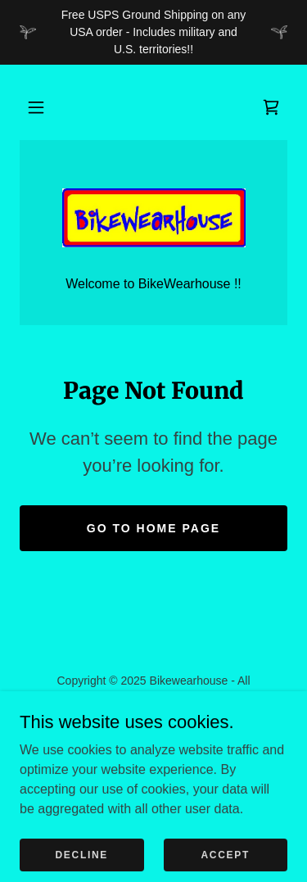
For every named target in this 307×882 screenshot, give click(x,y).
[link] (271, 107)
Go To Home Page (153, 528)
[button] (36, 107)
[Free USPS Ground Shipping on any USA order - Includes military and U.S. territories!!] (153, 32)
